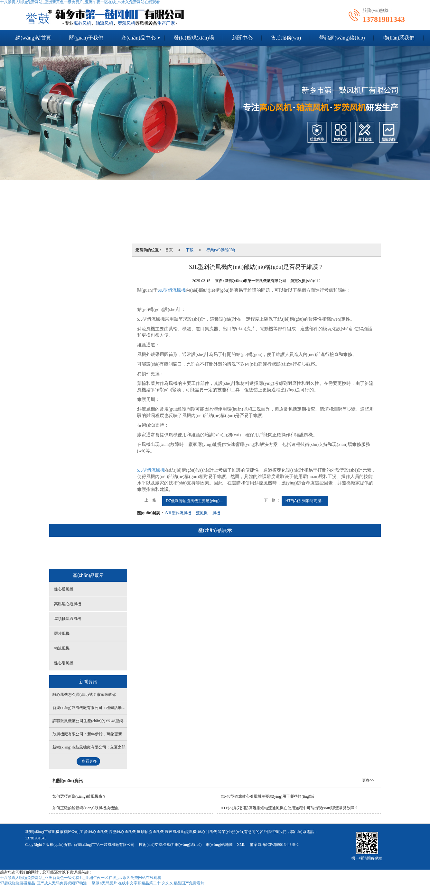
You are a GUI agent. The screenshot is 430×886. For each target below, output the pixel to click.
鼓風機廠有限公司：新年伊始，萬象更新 (87, 734)
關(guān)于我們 (86, 37)
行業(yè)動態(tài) (220, 250)
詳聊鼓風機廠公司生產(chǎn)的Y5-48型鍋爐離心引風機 (99, 721)
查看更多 (89, 761)
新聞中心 (242, 37)
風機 (216, 513)
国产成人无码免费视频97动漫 (61, 883)
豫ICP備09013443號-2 (280, 844)
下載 (189, 250)
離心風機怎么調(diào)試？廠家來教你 (84, 694)
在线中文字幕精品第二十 (139, 883)
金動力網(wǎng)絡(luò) (182, 844)
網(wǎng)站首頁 (33, 37)
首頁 (169, 250)
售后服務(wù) (286, 37)
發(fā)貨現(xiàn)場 (194, 37)
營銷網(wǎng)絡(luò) (342, 37)
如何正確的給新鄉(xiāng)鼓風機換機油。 (87, 808)
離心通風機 (118, 553)
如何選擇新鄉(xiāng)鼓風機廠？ (79, 796)
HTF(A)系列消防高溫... (304, 501)
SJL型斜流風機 (178, 513)
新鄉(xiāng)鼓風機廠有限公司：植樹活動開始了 (92, 707)
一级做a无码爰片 (102, 883)
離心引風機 (308, 553)
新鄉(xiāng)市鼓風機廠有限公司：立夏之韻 (89, 747)
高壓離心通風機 (159, 553)
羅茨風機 (241, 553)
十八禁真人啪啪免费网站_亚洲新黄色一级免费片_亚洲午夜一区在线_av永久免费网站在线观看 (80, 877)
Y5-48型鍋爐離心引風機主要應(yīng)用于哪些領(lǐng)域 (267, 796)
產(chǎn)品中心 (138, 37)
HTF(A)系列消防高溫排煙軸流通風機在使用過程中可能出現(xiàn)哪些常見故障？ (289, 808)
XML (241, 844)
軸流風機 (274, 553)
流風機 (202, 513)
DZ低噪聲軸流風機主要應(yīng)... (194, 501)
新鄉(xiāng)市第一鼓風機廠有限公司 (104, 844)
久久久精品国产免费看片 (183, 883)
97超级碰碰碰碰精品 (17, 883)
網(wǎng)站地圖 (219, 844)
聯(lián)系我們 (399, 37)
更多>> (368, 780)
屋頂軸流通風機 (203, 553)
